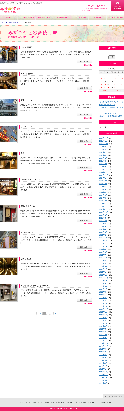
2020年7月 (103, 323)
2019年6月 (103, 355)
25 (122, 84)
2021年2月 (103, 303)
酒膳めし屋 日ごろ (28, 206)
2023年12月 (103, 206)
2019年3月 (103, 363)
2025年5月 (103, 158)
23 (115, 84)
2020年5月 (103, 329)
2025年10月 (103, 144)
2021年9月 (103, 283)
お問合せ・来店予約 (115, 17)
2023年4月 (103, 229)
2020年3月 (103, 335)
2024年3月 (103, 198)
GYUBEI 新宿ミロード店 (30, 180)
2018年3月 (103, 383)
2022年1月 (103, 272)
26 (101, 87)
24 (118, 84)
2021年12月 (103, 275)
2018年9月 (103, 380)
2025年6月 (103, 155)
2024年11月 (103, 175)
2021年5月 (103, 295)
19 (101, 84)
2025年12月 (103, 138)
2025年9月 (103, 147)
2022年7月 (103, 255)
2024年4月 (103, 195)
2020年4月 (103, 332)
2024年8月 (103, 184)
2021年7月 (103, 289)
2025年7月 (103, 152)
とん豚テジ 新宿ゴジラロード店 (111, 102)
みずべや (10, 9)
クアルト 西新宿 (27, 74)
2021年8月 (103, 286)
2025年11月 (103, 141)
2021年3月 (103, 300)
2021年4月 (103, 298)
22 (112, 84)
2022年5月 (103, 261)
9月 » (119, 91)
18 (122, 81)
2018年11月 (103, 375)
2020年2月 (103, 338)
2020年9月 (103, 318)
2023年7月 (103, 221)
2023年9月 (103, 215)
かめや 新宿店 (26, 47)
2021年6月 (103, 292)
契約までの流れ (79, 17)
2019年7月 (103, 352)
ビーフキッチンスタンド (108, 113)
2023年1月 (103, 238)
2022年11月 (103, 243)
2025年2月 (103, 167)
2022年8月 (103, 252)
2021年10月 (103, 281)
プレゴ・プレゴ (27, 127)
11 (122, 78)
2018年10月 (103, 377)
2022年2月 (103, 269)
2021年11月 (103, 278)
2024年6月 (103, 189)
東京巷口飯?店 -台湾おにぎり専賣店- (35, 286)
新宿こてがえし (27, 100)
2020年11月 (103, 312)
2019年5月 (103, 357)
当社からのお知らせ (26, 17)
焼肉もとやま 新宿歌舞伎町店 (110, 116)
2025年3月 (103, 164)
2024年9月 (103, 181)
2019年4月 (103, 360)
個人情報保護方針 (105, 402)
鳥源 (22, 153)
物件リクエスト (44, 17)
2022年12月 (103, 241)
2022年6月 (103, 258)
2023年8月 (103, 218)
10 (118, 78)
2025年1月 (103, 169)
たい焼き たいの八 (28, 233)
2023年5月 (103, 226)
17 (118, 81)
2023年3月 (103, 232)
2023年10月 (103, 212)
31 (118, 87)
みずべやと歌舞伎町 (12, 22)
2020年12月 (103, 309)
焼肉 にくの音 (26, 259)
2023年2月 (103, 235)
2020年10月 (103, 315)
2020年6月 (103, 326)
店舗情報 (97, 17)
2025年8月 (103, 149)
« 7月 (105, 91)
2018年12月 (103, 372)
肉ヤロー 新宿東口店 (107, 105)
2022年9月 (103, 249)
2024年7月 (103, 187)
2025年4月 (103, 161)
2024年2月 (103, 201)
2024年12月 (103, 172)
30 (115, 87)
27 (105, 87)
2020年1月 (103, 340)
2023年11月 (103, 209)
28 (108, 87)
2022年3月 (103, 266)
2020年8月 (103, 320)
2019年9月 (103, 349)
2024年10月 (103, 178)
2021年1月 (103, 306)
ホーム (9, 17)
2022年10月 (103, 246)
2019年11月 (103, 346)
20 (105, 84)
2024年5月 (103, 192)
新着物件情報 (62, 17)
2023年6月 (103, 224)
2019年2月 (103, 366)
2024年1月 (103, 204)
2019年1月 (103, 369)
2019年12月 (103, 343)
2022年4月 (103, 263)
